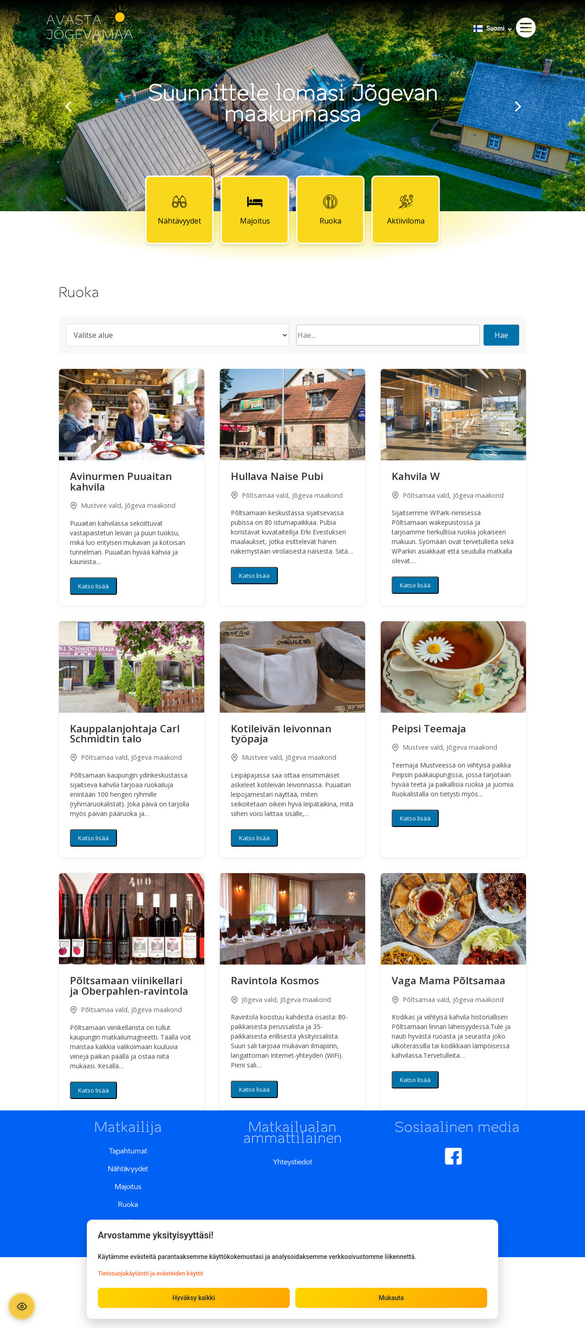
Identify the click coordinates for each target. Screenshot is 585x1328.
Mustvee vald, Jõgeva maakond (123, 505)
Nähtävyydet (179, 209)
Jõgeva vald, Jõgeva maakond (281, 999)
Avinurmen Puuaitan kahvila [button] (121, 482)
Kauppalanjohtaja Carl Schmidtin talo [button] (125, 735)
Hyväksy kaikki (193, 1297)
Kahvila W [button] (416, 477)
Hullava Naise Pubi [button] (277, 477)
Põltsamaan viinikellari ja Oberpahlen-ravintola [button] (129, 986)
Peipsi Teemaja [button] (429, 730)
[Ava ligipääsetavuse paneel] (21, 1306)
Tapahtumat (128, 1151)
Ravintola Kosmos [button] (275, 981)
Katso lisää (93, 586)
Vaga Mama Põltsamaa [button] (448, 981)
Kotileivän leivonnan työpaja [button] (281, 735)
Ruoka (330, 209)
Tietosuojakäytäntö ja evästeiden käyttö (150, 1273)
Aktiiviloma (406, 209)
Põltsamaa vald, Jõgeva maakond (287, 495)
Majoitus (255, 209)
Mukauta (391, 1297)
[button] (131, 414)
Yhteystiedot (292, 1161)
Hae (501, 335)
